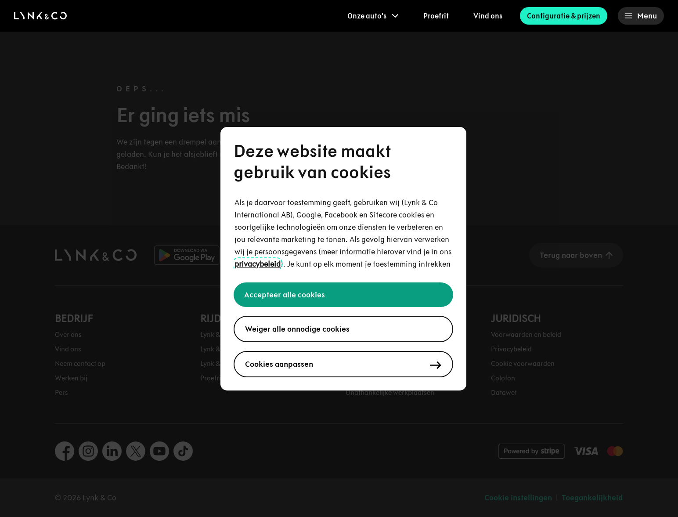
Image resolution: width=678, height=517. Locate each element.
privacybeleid (257, 264)
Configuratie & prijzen (563, 15)
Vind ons (487, 15)
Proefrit (436, 15)
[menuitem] (373, 16)
